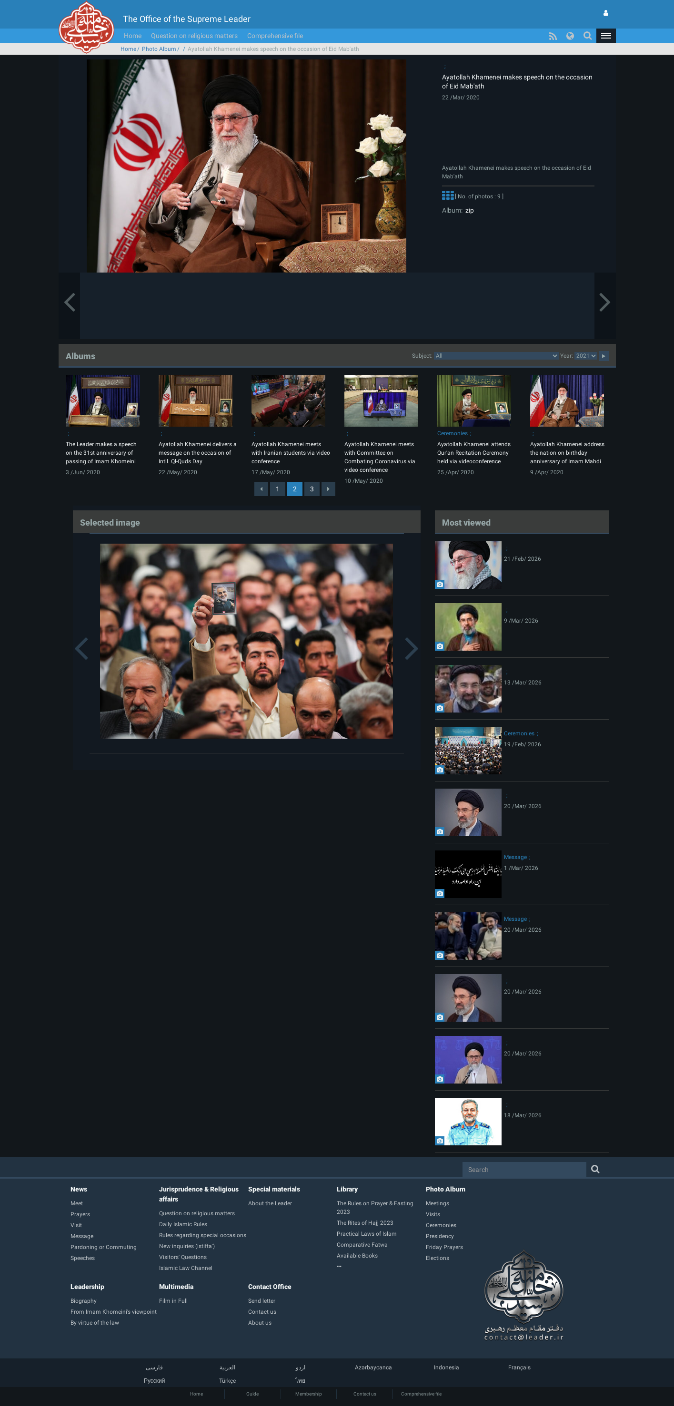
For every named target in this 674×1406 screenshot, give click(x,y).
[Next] (328, 489)
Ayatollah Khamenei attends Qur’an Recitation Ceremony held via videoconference (474, 453)
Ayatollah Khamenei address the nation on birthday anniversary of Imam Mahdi (567, 453)
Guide (252, 1393)
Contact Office (270, 1286)
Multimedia (176, 1286)
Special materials (274, 1189)
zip (468, 210)
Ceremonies (452, 433)
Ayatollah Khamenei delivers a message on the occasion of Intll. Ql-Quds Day (198, 453)
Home (132, 35)
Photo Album (159, 49)
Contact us (364, 1393)
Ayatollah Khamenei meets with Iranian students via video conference (290, 453)
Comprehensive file (275, 35)
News (78, 1189)
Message (515, 857)
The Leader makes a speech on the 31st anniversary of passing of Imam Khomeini (101, 453)
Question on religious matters (194, 35)
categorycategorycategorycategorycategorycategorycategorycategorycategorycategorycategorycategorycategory (496, 356)
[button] (605, 36)
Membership (308, 1393)
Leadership (87, 1286)
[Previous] (261, 489)
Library (347, 1189)
